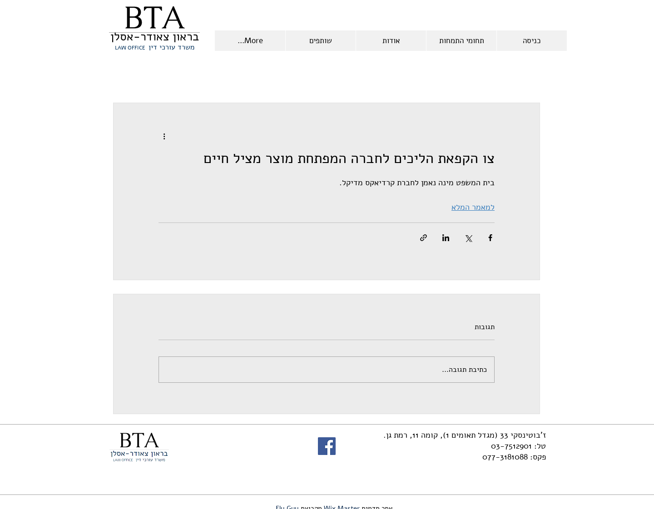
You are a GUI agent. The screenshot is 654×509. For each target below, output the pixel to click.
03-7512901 (511, 445)
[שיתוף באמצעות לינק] (423, 237)
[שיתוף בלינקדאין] (445, 237)
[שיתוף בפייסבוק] (490, 237)
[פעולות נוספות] (164, 135)
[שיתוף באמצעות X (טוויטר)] (468, 237)
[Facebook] (327, 446)
